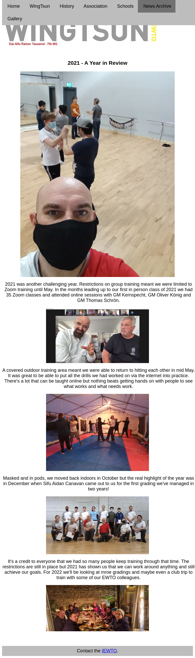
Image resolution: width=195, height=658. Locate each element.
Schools (125, 6)
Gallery (14, 18)
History (66, 6)
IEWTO (109, 650)
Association (95, 6)
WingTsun (39, 6)
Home (13, 6)
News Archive (156, 6)
